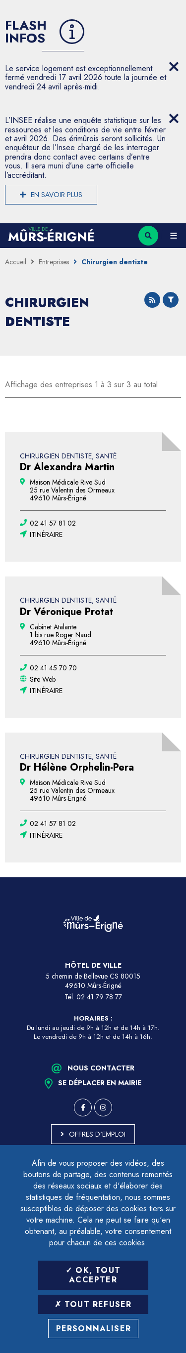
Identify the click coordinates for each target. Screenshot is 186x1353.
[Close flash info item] (173, 66)
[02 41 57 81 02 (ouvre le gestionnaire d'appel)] (53, 523)
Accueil (15, 262)
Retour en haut (171, 877)
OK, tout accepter (93, 1275)
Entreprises (54, 262)
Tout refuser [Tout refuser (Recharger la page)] (93, 1304)
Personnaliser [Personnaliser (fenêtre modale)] (93, 1328)
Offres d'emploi (97, 1134)
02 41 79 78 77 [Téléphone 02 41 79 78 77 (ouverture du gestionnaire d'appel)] (99, 997)
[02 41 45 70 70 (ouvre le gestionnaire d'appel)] (53, 668)
